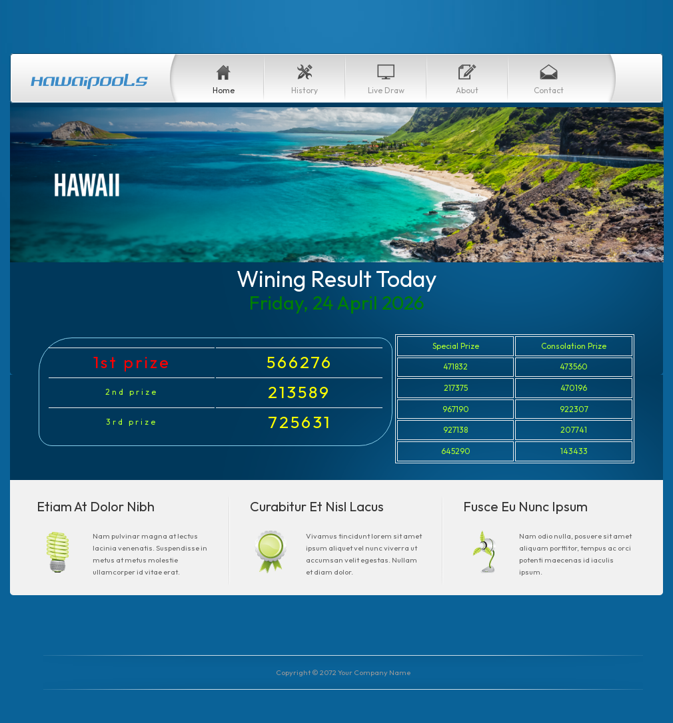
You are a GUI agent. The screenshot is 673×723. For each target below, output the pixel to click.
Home (224, 90)
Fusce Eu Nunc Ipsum (525, 506)
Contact (549, 90)
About (467, 90)
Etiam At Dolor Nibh (96, 506)
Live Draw (386, 90)
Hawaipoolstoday (90, 80)
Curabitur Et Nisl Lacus (317, 506)
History (304, 90)
